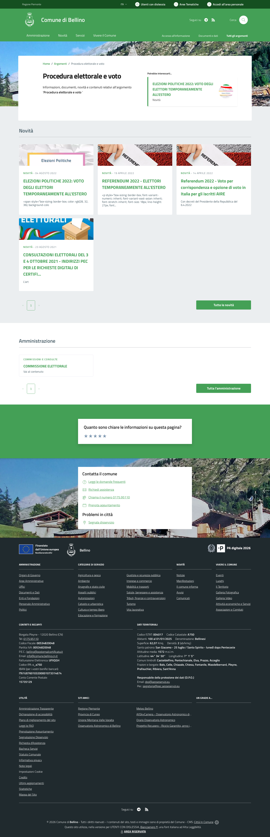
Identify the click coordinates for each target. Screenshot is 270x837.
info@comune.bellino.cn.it (42, 656)
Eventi (220, 575)
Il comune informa (187, 586)
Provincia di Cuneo (89, 714)
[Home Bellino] (53, 20)
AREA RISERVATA (133, 831)
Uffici (22, 586)
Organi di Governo (29, 575)
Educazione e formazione (93, 615)
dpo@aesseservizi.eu (157, 682)
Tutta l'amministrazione (223, 388)
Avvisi (180, 592)
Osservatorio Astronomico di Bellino (99, 726)
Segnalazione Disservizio (33, 737)
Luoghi (220, 581)
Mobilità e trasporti (138, 586)
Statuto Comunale (30, 754)
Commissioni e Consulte (40, 359)
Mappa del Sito (28, 794)
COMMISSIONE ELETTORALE (45, 366)
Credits (23, 777)
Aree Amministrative (31, 581)
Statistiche (25, 789)
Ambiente (84, 581)
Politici (23, 609)
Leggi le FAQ (26, 726)
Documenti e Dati (29, 592)
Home (46, 63)
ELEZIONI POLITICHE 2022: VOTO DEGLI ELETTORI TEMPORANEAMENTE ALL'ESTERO (183, 89)
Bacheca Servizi (28, 748)
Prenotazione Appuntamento (36, 731)
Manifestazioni (185, 581)
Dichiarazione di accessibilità (35, 714)
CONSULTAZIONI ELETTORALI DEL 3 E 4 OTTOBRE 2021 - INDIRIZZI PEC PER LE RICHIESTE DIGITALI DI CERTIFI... (55, 264)
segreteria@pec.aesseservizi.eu (161, 686)
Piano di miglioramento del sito (37, 720)
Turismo (131, 604)
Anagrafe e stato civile (91, 586)
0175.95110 (30, 639)
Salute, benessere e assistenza (145, 592)
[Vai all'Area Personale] (225, 4)
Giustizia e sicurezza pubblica (143, 575)
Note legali (25, 766)
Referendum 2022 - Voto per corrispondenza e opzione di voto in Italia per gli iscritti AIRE (213, 187)
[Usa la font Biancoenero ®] (150, 4)
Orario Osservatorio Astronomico (155, 720)
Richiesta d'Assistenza (32, 743)
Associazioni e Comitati (229, 609)
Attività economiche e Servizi (233, 604)
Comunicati (183, 598)
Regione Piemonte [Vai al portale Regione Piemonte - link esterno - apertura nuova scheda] (31, 4)
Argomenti (60, 63)
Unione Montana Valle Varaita (96, 720)
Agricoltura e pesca (89, 575)
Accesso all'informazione (176, 36)
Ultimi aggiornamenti (31, 783)
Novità (28, 173)
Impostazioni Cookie (31, 771)
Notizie (181, 575)
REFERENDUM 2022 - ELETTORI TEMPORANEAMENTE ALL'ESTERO (134, 184)
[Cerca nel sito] (243, 20)
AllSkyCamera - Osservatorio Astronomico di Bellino (167, 714)
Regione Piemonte (89, 708)
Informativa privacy (30, 760)
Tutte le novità (224, 305)
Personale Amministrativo (34, 604)
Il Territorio (222, 586)
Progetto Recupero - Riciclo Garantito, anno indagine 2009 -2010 (175, 726)
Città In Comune (203, 822)
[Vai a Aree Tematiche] (186, 4)
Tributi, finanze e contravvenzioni (146, 598)
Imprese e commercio (139, 581)
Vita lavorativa (135, 609)
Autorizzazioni (86, 598)
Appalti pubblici (87, 592)
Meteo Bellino (144, 708)
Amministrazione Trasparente (36, 708)
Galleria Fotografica (227, 592)
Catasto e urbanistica (90, 604)
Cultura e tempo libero (91, 609)
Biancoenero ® (149, 827)
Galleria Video (224, 598)
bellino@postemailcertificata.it (44, 652)
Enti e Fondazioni (29, 598)
